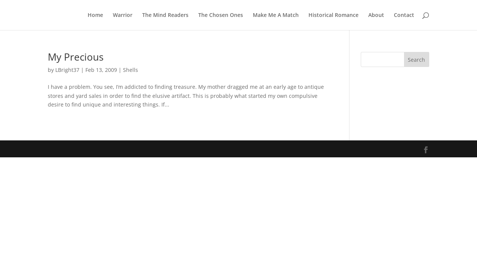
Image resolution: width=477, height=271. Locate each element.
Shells (130, 69)
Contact (404, 15)
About (376, 15)
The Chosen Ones (220, 15)
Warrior (122, 15)
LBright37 (67, 69)
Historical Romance (333, 15)
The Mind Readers (165, 15)
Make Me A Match (276, 15)
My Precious (75, 57)
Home (95, 15)
